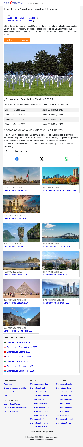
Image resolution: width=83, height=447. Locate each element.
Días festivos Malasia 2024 (17, 218)
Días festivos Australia (64, 392)
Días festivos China (63, 396)
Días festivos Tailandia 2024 (17, 246)
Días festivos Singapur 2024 (57, 303)
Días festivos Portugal (64, 419)
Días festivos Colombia (39, 392)
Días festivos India (63, 403)
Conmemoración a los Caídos (20, 21)
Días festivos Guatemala (39, 407)
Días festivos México (12, 404)
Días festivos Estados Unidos (15, 408)
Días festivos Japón (63, 415)
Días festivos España (64, 384)
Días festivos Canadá (12, 412)
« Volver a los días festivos (16, 40)
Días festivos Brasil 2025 (16, 275)
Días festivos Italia (63, 411)
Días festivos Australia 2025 (56, 246)
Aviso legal (8, 384)
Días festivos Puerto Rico (39, 423)
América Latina (36, 381)
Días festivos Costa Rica (39, 396)
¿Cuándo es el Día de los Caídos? (22, 18)
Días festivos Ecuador (38, 403)
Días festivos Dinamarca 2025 (18, 366)
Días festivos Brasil (37, 388)
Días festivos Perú (37, 419)
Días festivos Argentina (39, 384)
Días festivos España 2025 (56, 275)
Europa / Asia (61, 381)
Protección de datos (11, 392)
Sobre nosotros (10, 381)
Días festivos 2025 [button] (36, 3)
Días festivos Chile (37, 400)
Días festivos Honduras (39, 411)
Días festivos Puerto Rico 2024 (19, 331)
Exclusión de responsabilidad (15, 388)
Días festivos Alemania (64, 388)
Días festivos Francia (64, 400)
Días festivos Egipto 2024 (16, 303)
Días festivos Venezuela (39, 427)
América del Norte (11, 401)
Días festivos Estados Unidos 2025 (60, 190)
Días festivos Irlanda (64, 407)
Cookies (7, 396)
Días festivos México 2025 (16, 190)
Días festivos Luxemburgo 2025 (19, 371)
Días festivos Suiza (63, 423)
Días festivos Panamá (38, 415)
